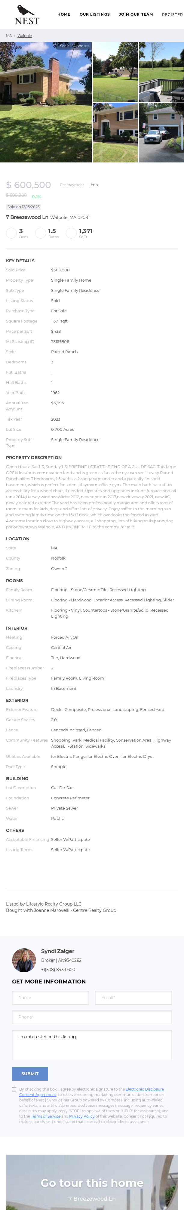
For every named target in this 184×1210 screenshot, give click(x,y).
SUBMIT (30, 1073)
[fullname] (50, 998)
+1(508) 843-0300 (58, 969)
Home (63, 14)
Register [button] (172, 14)
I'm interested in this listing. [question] (92, 1045)
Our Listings (95, 14)
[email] (133, 998)
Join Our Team (136, 14)
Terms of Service (45, 1116)
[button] (27, 14)
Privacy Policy (82, 1116)
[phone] (92, 1017)
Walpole (24, 35)
